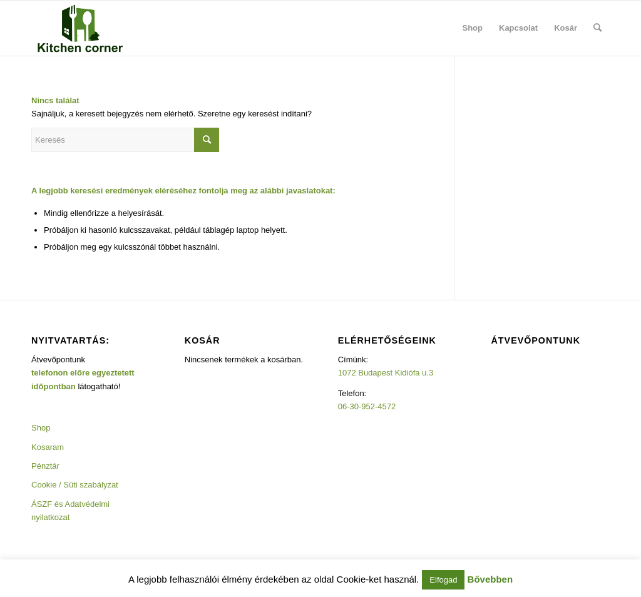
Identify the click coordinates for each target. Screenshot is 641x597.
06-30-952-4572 (367, 406)
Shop (40, 427)
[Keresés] (597, 28)
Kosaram (47, 447)
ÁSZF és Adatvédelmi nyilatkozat (70, 510)
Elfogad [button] (443, 579)
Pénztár (45, 466)
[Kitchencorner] (80, 28)
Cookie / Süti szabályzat (74, 484)
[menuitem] (472, 28)
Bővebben (490, 579)
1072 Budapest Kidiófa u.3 (386, 372)
